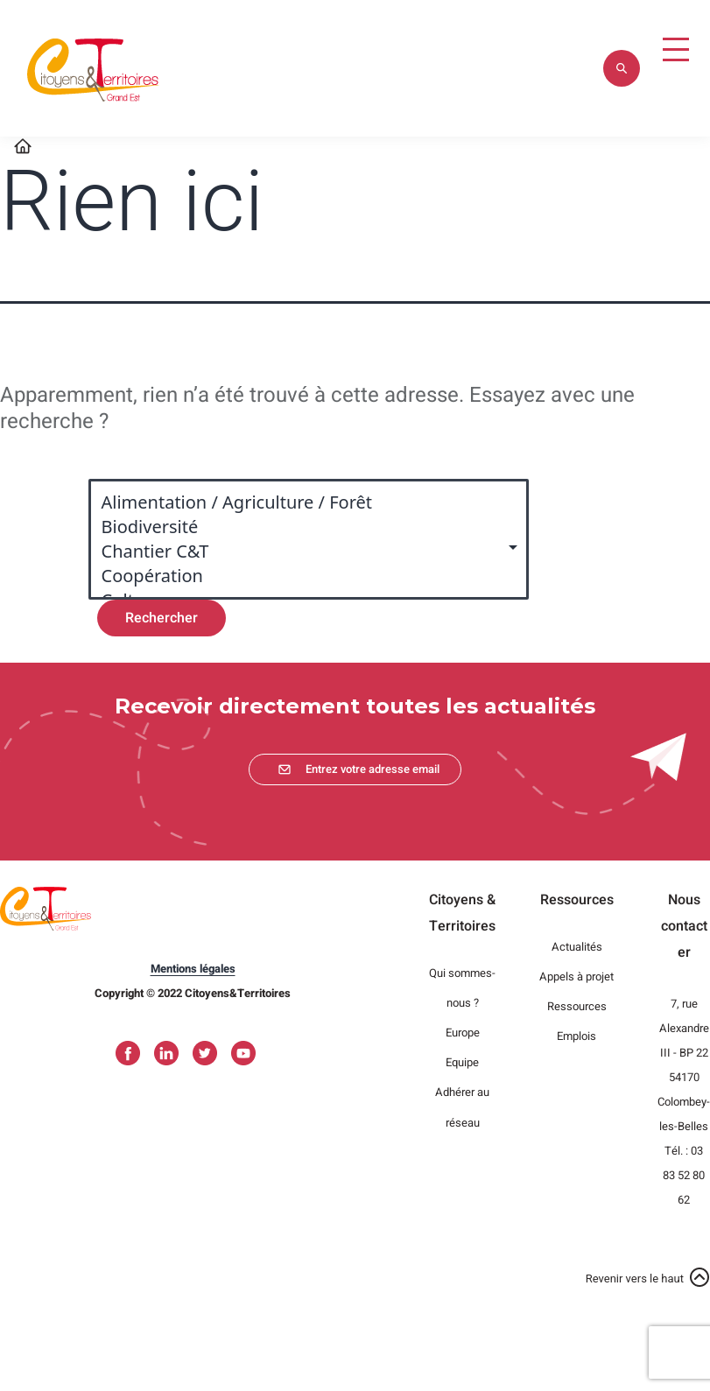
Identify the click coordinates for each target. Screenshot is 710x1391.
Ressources (577, 1006)
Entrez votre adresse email (372, 769)
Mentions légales (193, 968)
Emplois (576, 1036)
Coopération (300, 576)
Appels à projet (576, 976)
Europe (463, 1032)
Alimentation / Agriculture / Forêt (300, 502)
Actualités (577, 946)
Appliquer (621, 68)
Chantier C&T (300, 551)
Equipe (462, 1062)
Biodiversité (300, 527)
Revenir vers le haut (635, 1278)
